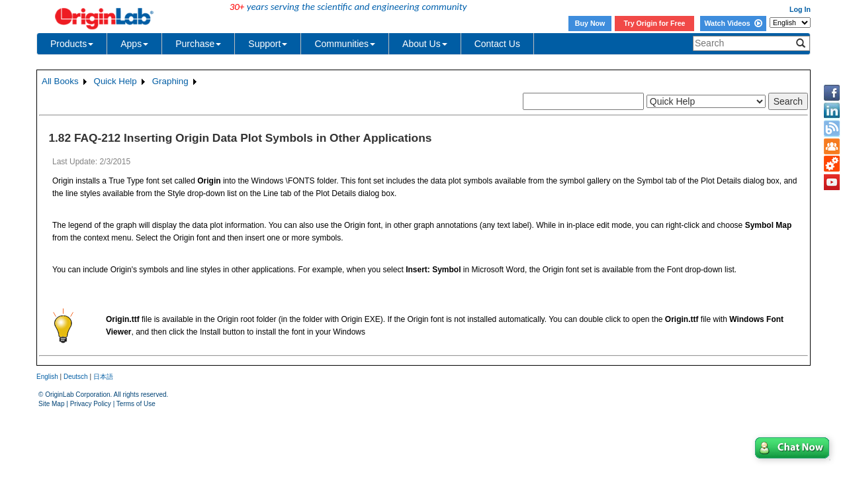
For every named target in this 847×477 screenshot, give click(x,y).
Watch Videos (733, 23)
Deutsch (76, 376)
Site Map (51, 403)
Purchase (198, 43)
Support (267, 43)
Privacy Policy (90, 403)
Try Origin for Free (655, 23)
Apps (134, 43)
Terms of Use (136, 403)
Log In (800, 9)
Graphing (170, 81)
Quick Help (115, 81)
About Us (424, 43)
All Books (60, 81)
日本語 (103, 376)
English (47, 376)
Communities (344, 43)
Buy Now (590, 23)
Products (71, 43)
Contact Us (497, 43)
